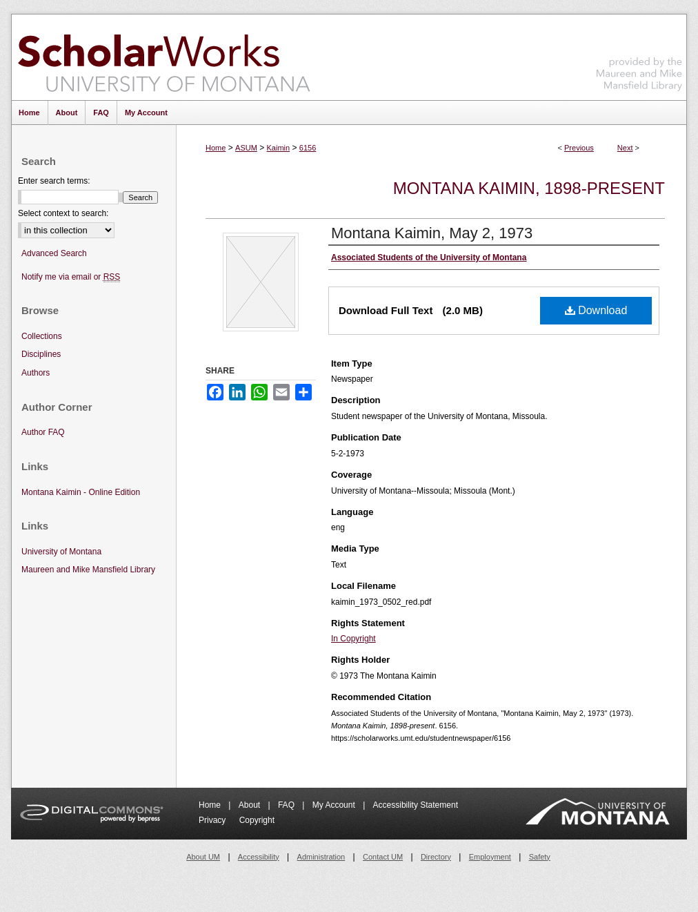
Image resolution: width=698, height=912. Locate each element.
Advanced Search (54, 253)
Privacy (213, 820)
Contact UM (383, 857)
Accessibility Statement (415, 805)
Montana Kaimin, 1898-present (529, 188)
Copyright (257, 820)
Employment (490, 857)
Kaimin (278, 148)
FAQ (287, 805)
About (251, 805)
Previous (579, 148)
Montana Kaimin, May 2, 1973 (431, 233)
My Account (334, 805)
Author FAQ (43, 432)
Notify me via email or (70, 277)
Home (216, 148)
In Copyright (353, 638)
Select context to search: (63, 213)
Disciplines (41, 354)
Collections (41, 336)
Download (596, 310)
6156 (307, 148)
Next (625, 148)
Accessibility (258, 857)
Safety (539, 857)
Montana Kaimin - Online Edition (80, 492)
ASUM (246, 148)
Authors (35, 373)
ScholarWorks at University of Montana (164, 57)
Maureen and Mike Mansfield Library (639, 54)
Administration (321, 857)
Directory (436, 857)
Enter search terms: (54, 181)
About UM (203, 857)
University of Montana (61, 551)
